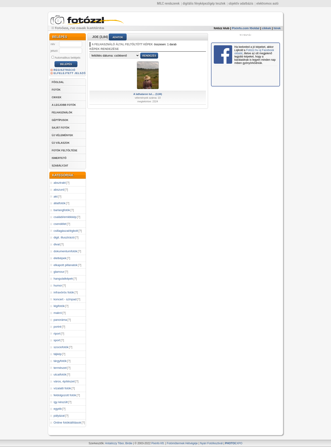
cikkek (266, 28)
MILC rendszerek (168, 3)
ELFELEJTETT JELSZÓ (70, 73)
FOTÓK (56, 89)
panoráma (60, 319)
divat (57, 244)
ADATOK (117, 37)
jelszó (54, 50)
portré (57, 326)
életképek (60, 258)
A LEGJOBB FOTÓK (64, 104)
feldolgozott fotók (65, 395)
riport (57, 333)
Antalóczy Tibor (114, 443)
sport (57, 340)
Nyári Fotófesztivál (211, 443)
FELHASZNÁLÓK (62, 112)
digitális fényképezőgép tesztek (204, 3)
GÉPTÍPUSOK (60, 120)
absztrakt (60, 182)
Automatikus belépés (65, 57)
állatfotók (60, 203)
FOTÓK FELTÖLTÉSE (64, 150)
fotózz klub (221, 28)
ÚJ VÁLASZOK (61, 142)
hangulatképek (63, 278)
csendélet (60, 224)
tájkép (58, 354)
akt (55, 196)
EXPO (234, 443)
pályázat (59, 415)
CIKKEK (56, 97)
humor (58, 285)
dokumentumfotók (65, 251)
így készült (61, 402)
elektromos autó (267, 3)
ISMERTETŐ (59, 158)
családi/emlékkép (65, 217)
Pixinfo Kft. (157, 443)
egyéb (58, 408)
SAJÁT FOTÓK (61, 127)
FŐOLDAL (58, 82)
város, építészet (64, 381)
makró (58, 313)
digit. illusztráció (64, 237)
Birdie (128, 443)
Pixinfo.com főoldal (246, 28)
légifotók (59, 306)
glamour (59, 271)
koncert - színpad (65, 299)
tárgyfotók (60, 361)
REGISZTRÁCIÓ (64, 70)
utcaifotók (60, 374)
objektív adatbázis (240, 3)
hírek (277, 28)
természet (60, 368)
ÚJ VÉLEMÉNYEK (62, 135)
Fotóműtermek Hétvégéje (182, 443)
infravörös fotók (64, 292)
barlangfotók (62, 210)
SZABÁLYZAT (60, 165)
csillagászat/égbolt (66, 230)
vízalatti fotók (62, 388)
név (53, 44)
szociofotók (61, 347)
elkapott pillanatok (65, 265)
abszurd (59, 189)
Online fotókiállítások (67, 422)
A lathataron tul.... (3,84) (147, 94)
